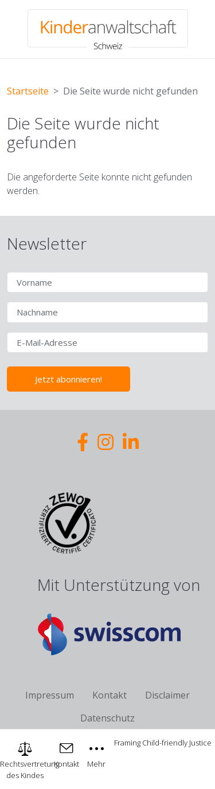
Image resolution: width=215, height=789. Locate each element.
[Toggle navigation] (97, 753)
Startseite (28, 91)
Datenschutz (107, 718)
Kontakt (109, 695)
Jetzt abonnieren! (68, 379)
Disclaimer (167, 695)
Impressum (49, 695)
